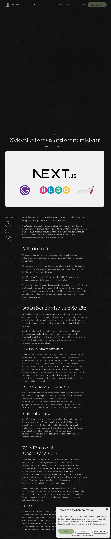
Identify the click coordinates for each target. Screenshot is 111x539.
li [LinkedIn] (39, 5)
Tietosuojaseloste (88, 536)
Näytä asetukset (100, 531)
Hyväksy (66, 531)
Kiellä (83, 531)
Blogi (54, 134)
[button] (107, 509)
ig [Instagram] (29, 5)
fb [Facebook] (34, 5)
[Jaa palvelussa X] (8, 231)
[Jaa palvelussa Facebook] (8, 224)
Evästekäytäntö (76, 536)
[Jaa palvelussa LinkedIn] (8, 239)
